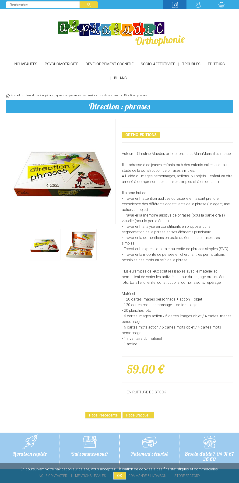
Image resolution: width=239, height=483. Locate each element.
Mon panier (221, 4)
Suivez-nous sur (174, 4)
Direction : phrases (119, 106)
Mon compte (198, 4)
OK (119, 475)
